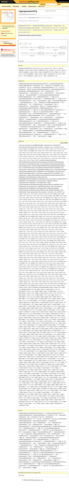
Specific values (57, 25)
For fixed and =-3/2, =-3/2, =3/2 (42, 30)
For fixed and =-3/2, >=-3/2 (50, 28)
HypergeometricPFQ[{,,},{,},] (42, 25)
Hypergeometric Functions (24, 25)
